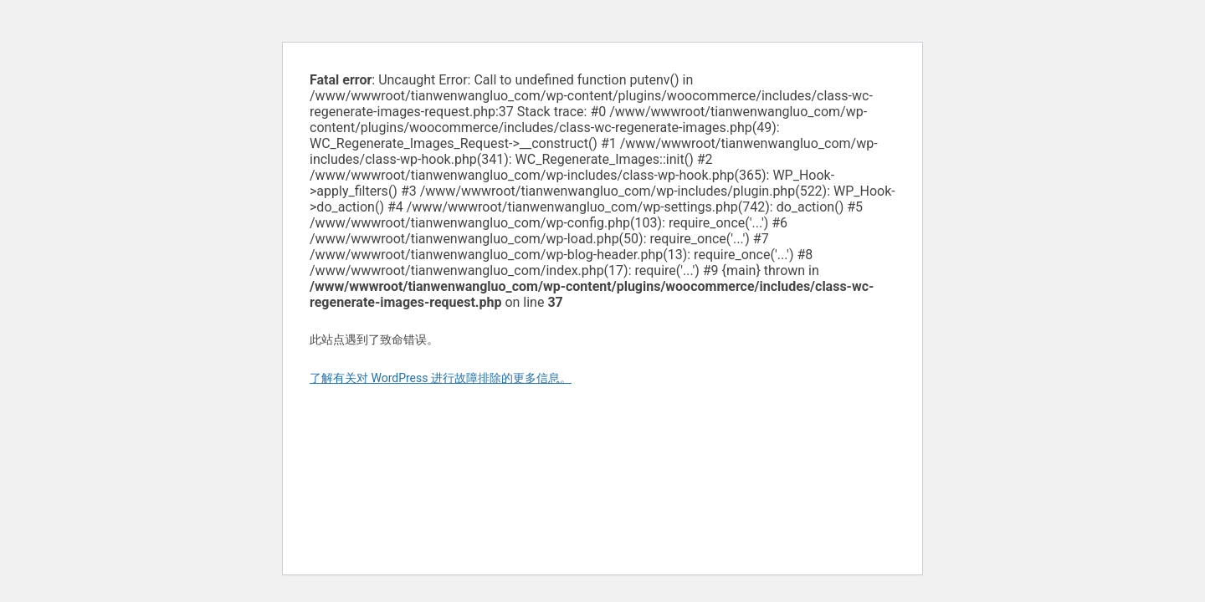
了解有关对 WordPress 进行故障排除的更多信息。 (441, 378)
